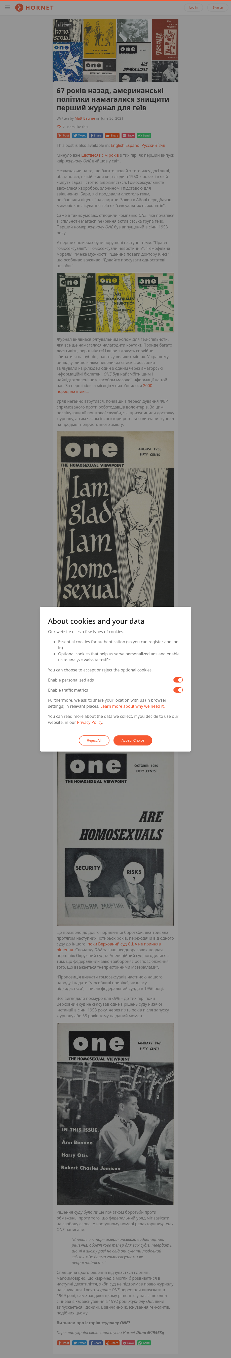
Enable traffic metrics (68, 690)
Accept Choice (133, 740)
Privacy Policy (89, 722)
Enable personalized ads (71, 680)
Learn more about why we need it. (132, 706)
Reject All (94, 740)
